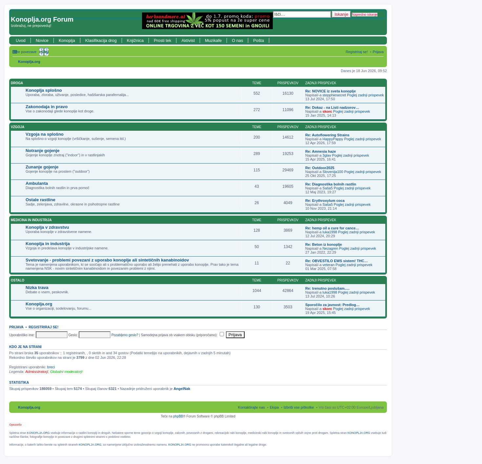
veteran (329, 265)
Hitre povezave (24, 52)
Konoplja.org (29, 62)
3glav (327, 155)
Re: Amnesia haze (320, 151)
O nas (237, 40)
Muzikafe (213, 40)
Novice (42, 40)
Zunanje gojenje (42, 166)
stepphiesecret (334, 95)
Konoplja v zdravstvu (47, 227)
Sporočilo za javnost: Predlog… (332, 305)
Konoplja (67, 40)
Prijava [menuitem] (378, 52)
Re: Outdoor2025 (319, 168)
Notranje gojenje (42, 150)
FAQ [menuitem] (45, 52)
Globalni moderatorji (66, 372)
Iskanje (341, 14)
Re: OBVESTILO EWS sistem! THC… (336, 261)
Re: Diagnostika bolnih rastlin (330, 184)
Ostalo (17, 280)
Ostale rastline (40, 199)
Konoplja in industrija (48, 243)
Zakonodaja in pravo (47, 106)
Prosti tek (162, 40)
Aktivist (188, 40)
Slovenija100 (333, 172)
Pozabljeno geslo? (124, 335)
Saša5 (328, 188)
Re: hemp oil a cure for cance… (332, 228)
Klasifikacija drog (101, 40)
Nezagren (330, 248)
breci (51, 367)
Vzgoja (17, 127)
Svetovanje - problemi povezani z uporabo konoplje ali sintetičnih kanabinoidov (107, 260)
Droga (17, 83)
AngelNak (181, 389)
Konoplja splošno (44, 90)
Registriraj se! (43, 327)
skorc (327, 111)
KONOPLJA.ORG (38, 433)
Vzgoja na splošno (45, 134)
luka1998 (330, 232)
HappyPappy (333, 139)
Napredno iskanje (364, 14)
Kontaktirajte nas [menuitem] (251, 407)
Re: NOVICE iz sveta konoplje (330, 91)
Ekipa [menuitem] (274, 407)
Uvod (21, 40)
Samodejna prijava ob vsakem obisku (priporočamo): (182, 335)
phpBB (178, 416)
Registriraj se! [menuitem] (357, 52)
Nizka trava (37, 287)
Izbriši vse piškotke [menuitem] (299, 407)
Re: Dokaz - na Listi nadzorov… (332, 107)
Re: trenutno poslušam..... (327, 288)
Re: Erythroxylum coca (325, 201)
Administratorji (36, 372)
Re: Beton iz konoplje (323, 244)
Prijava (16, 327)
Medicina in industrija (31, 220)
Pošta (258, 40)
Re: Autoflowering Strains (327, 135)
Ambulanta (37, 183)
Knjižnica (135, 40)
